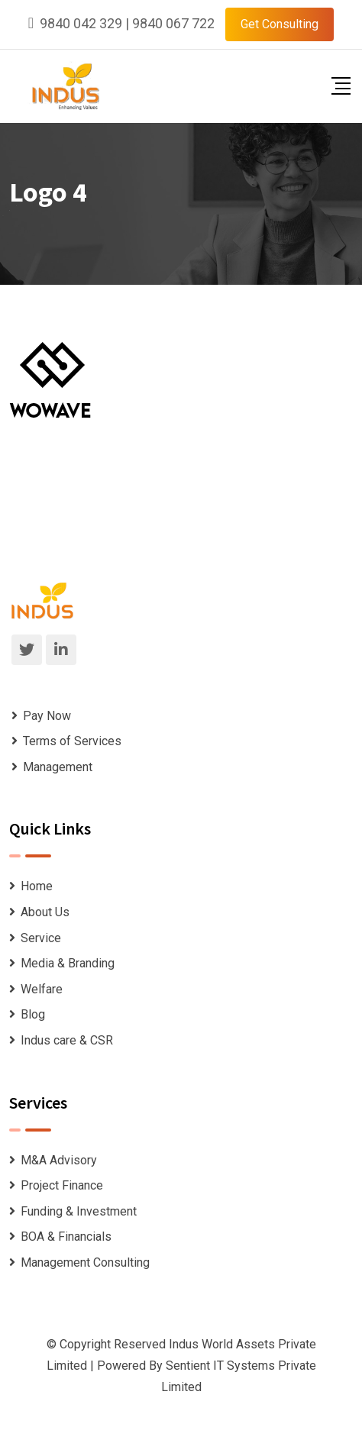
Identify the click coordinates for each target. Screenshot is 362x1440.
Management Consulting (85, 1262)
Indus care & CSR (67, 1040)
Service (41, 938)
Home (37, 886)
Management (57, 767)
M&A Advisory (59, 1160)
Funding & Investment (79, 1211)
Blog (33, 1014)
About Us (45, 912)
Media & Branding (68, 963)
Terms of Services (72, 741)
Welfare (42, 989)
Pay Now (47, 716)
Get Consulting (279, 24)
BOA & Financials (66, 1236)
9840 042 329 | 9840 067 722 (127, 23)
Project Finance (62, 1185)
